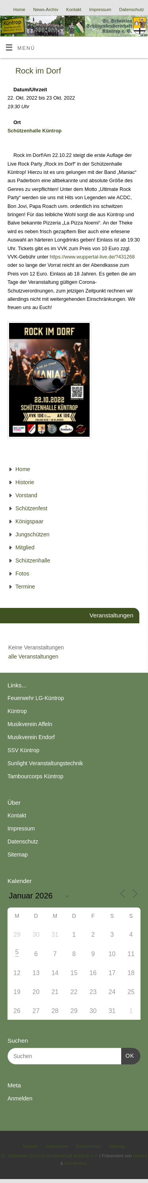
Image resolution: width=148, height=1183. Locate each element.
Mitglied (24, 547)
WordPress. (76, 1163)
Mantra (140, 1155)
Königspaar (29, 521)
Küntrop (17, 711)
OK (127, 1055)
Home (19, 9)
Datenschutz (131, 9)
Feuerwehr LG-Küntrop (35, 698)
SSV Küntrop (23, 750)
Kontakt (73, 9)
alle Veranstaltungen (33, 656)
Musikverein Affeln (29, 724)
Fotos (22, 573)
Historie (24, 482)
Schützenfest (31, 508)
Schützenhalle (32, 560)
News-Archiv (45, 9)
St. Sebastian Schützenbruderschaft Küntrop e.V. (49, 1155)
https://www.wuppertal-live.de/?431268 (92, 257)
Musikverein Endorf (31, 737)
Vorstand (26, 495)
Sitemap (17, 854)
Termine (25, 586)
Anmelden (19, 1098)
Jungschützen (32, 534)
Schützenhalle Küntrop (34, 131)
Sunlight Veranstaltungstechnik (45, 763)
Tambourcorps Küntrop (35, 776)
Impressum (100, 9)
